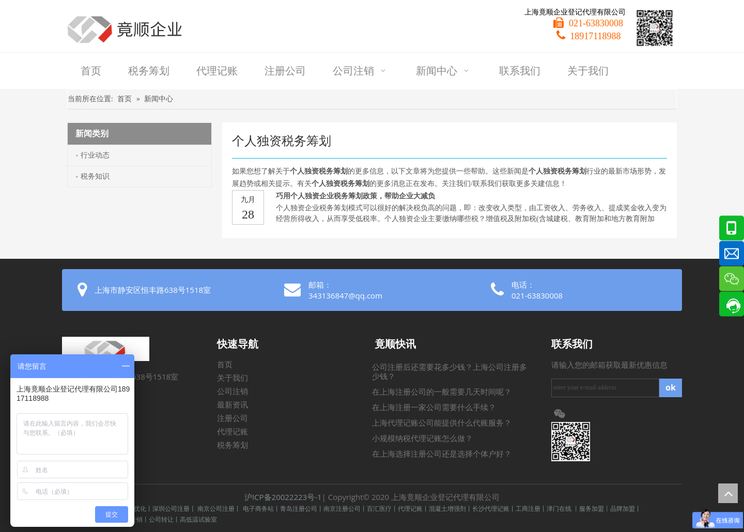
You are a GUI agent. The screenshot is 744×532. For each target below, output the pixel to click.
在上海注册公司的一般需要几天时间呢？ (442, 392)
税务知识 (95, 176)
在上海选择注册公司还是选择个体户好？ (442, 454)
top (728, 493)
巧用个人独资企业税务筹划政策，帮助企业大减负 (355, 196)
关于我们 (232, 378)
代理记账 (232, 432)
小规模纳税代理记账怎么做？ (422, 438)
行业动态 (95, 155)
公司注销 (232, 391)
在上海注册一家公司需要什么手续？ (434, 407)
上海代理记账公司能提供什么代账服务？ (442, 423)
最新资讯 (232, 405)
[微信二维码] (654, 28)
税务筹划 (232, 445)
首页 (225, 365)
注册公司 (232, 418)
